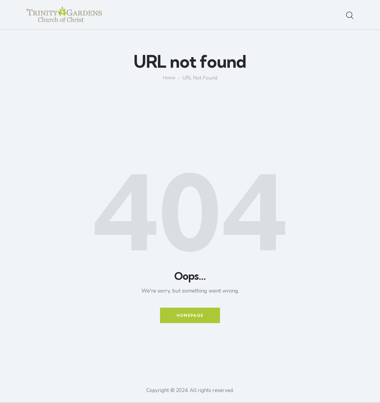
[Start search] (350, 15)
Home (169, 78)
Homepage (190, 315)
